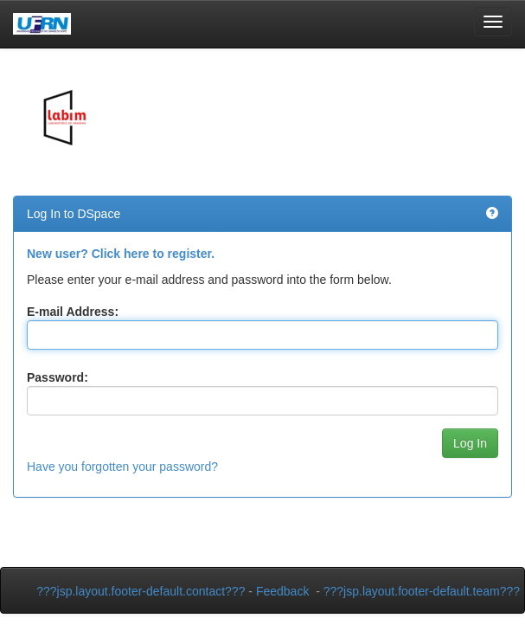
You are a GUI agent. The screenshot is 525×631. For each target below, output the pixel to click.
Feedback (282, 591)
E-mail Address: (72, 312)
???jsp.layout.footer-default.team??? (421, 591)
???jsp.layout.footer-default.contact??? (140, 591)
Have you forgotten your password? (122, 466)
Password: (57, 377)
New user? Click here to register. (120, 254)
